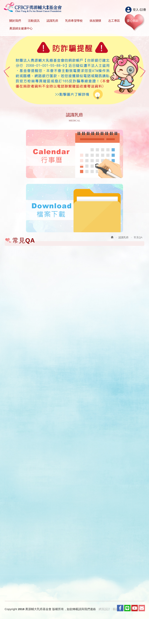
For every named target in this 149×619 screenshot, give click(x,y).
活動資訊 (34, 20)
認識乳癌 (52, 20)
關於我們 (15, 20)
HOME (33, 7)
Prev (6, 72)
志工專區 (114, 20)
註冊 (143, 9)
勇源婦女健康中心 (21, 28)
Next (142, 72)
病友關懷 (95, 20)
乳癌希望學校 (74, 20)
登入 (136, 9)
